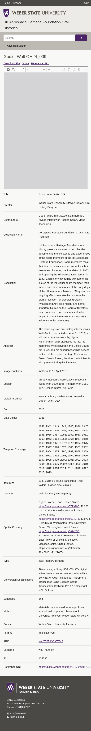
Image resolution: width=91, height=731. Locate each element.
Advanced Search (16, 45)
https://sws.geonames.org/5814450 (59, 531)
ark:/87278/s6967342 (51, 641)
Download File (11, 63)
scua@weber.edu (17, 713)
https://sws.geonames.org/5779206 (59, 506)
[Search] (39, 37)
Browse (17, 3)
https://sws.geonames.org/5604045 (59, 518)
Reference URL (40, 63)
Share (25, 63)
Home (6, 3)
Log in (86, 3)
